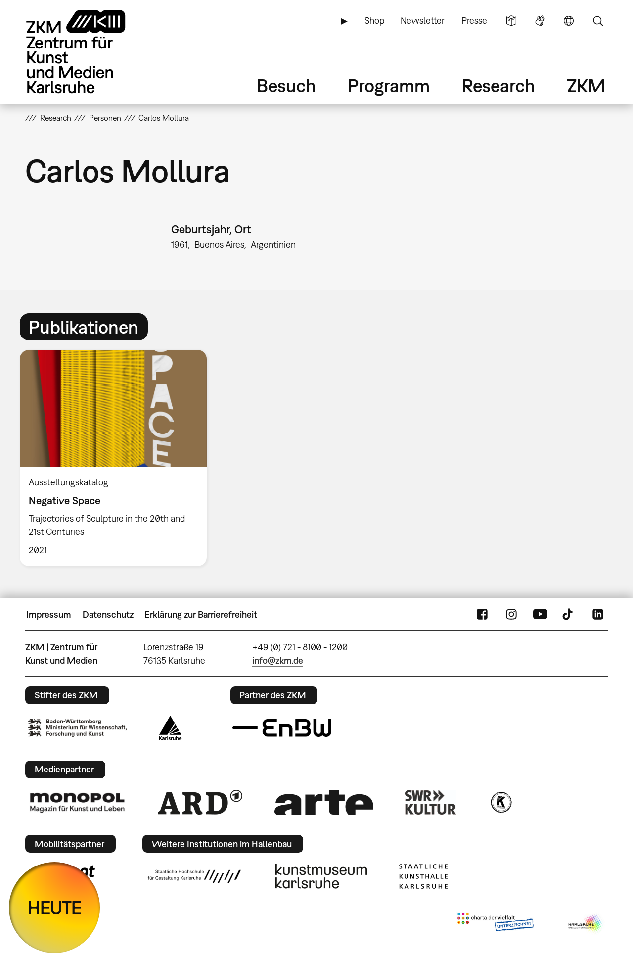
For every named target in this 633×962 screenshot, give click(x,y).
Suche (598, 21)
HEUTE (55, 907)
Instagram (511, 614)
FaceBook (482, 614)
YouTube (540, 614)
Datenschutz (108, 614)
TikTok (569, 614)
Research (498, 85)
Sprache (569, 21)
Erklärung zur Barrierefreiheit (200, 614)
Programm (389, 85)
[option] (118, 458)
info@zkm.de (277, 660)
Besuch (286, 85)
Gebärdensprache (540, 21)
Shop (374, 20)
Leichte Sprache (511, 21)
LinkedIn (598, 614)
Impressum (48, 614)
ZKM (586, 85)
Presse (474, 20)
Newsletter (423, 20)
